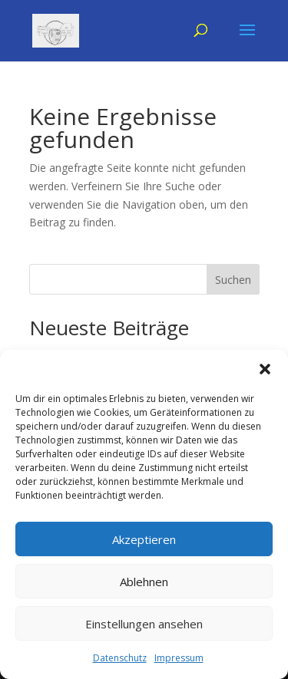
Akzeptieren (144, 539)
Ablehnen (144, 581)
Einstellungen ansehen (144, 623)
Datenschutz (120, 657)
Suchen (233, 279)
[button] (265, 369)
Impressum (179, 657)
